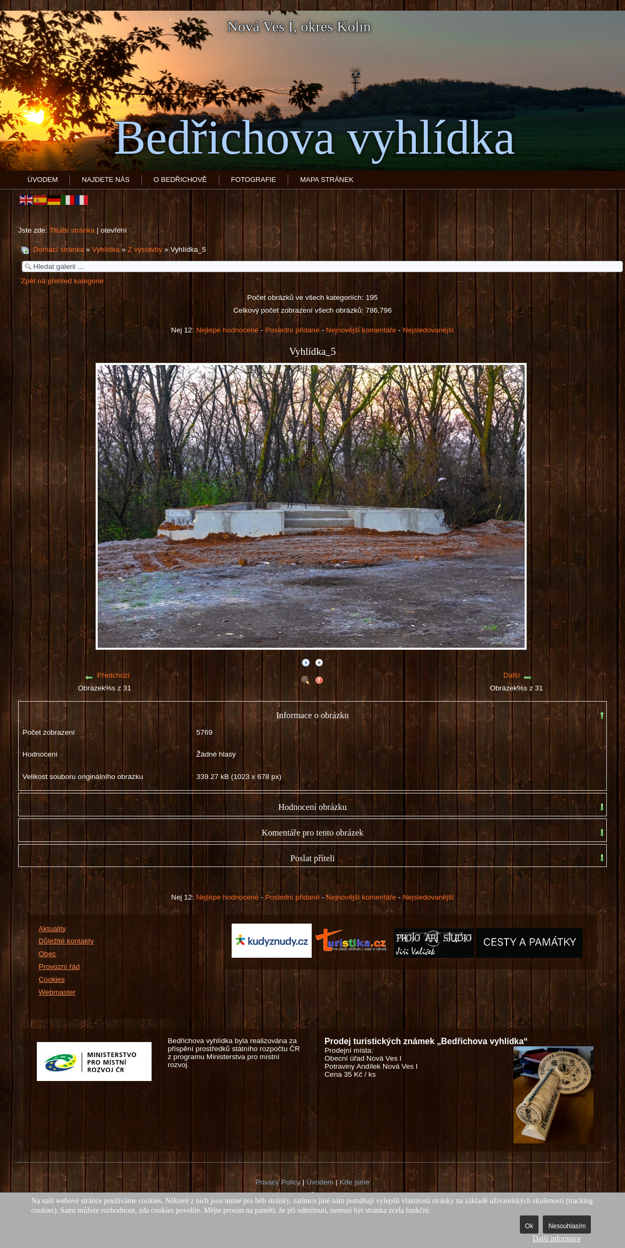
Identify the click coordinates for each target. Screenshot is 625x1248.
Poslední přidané (292, 330)
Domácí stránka (58, 249)
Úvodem (42, 180)
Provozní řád (59, 967)
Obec (47, 954)
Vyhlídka (106, 249)
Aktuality (52, 929)
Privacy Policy (277, 1182)
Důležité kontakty (66, 941)
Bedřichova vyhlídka (314, 137)
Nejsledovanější (428, 330)
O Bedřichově (180, 180)
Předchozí (113, 675)
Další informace (557, 1239)
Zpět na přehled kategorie (62, 281)
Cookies (51, 979)
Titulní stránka (71, 230)
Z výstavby (145, 249)
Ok (529, 1226)
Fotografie (253, 180)
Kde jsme (354, 1182)
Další (511, 675)
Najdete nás (106, 180)
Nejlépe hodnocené (227, 330)
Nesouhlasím (567, 1226)
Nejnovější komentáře (361, 330)
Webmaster (56, 992)
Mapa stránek (326, 180)
